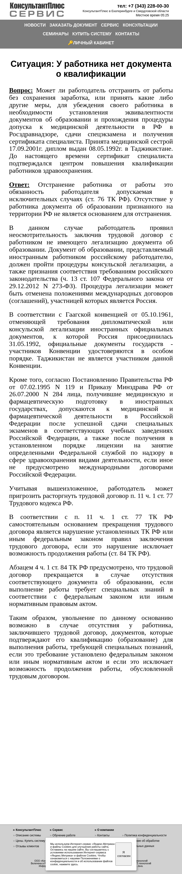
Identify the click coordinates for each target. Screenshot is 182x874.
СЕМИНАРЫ (56, 34)
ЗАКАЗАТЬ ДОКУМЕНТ (73, 25)
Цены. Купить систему (30, 840)
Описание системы (28, 835)
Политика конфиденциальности (146, 835)
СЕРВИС (110, 25)
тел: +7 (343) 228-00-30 (143, 6)
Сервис (57, 830)
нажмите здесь (68, 864)
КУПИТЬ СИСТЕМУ (92, 34)
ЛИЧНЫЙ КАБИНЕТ (93, 43)
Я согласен (124, 854)
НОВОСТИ (35, 25)
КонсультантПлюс (28, 830)
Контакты (103, 835)
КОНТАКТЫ (127, 34)
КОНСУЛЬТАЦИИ (140, 25)
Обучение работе (63, 835)
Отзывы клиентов (27, 846)
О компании (105, 830)
